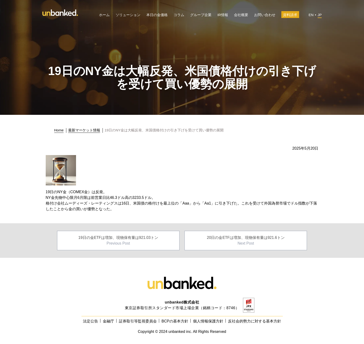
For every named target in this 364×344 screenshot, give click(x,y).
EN (311, 15)
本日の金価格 (157, 15)
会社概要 (241, 15)
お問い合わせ (264, 15)
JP (320, 15)
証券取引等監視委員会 (138, 321)
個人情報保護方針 (208, 321)
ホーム (104, 15)
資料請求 (290, 15)
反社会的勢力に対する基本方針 (254, 321)
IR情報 (222, 15)
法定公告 (90, 321)
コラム (179, 15)
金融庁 (108, 321)
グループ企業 (200, 15)
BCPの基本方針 (175, 321)
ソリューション (128, 15)
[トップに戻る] (60, 130)
